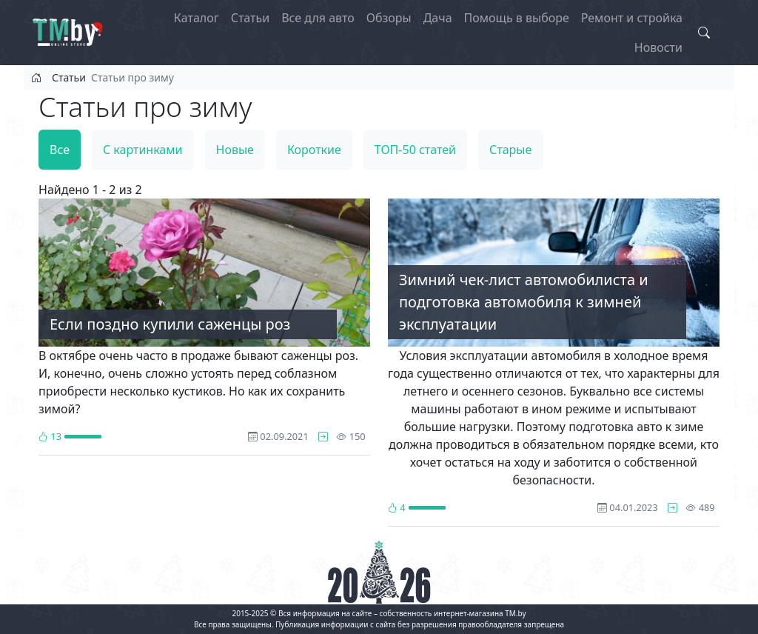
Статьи (250, 18)
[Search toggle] (704, 33)
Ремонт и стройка (631, 18)
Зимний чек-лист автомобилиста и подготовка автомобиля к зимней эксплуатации (523, 302)
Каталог (196, 18)
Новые (235, 149)
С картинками (143, 149)
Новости (658, 47)
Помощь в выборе (516, 18)
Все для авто (318, 18)
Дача (437, 18)
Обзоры (389, 18)
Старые (510, 149)
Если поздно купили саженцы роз (170, 324)
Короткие (314, 149)
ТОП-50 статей (415, 149)
